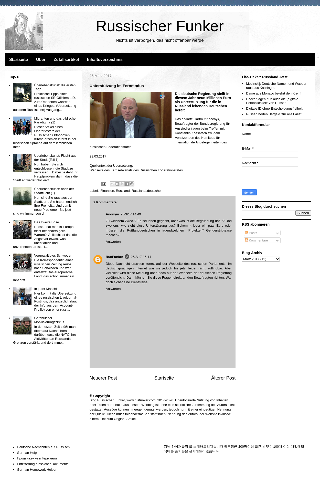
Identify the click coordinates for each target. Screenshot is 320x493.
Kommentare (256, 240)
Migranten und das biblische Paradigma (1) (55, 120)
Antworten (113, 242)
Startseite (18, 59)
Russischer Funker (160, 26)
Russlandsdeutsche (146, 191)
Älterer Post (223, 378)
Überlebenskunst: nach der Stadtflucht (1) (54, 191)
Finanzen (107, 191)
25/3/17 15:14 (141, 257)
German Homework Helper (37, 469)
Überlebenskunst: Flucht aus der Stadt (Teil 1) (55, 158)
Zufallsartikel (66, 59)
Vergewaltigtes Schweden (53, 255)
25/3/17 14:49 (131, 214)
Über (40, 59)
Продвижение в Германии (37, 458)
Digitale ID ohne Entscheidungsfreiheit (274, 108)
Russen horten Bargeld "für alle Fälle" (274, 114)
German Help (27, 453)
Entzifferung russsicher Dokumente (43, 464)
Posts (251, 233)
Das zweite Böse (46, 222)
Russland (123, 191)
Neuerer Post (103, 378)
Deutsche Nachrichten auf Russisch (43, 447)
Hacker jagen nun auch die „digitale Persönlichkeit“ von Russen (272, 101)
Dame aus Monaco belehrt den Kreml (273, 93)
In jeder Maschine (47, 289)
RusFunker (114, 257)
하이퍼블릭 (180, 446)
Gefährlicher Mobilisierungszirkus (49, 320)
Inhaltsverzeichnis (105, 59)
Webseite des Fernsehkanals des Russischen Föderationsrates (136, 170)
